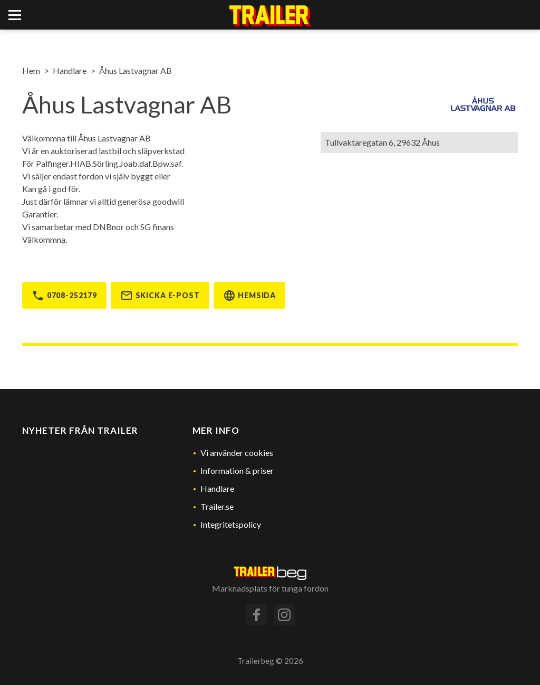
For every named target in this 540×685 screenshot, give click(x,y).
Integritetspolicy (230, 524)
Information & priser (237, 470)
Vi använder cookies (236, 453)
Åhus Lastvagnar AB (135, 70)
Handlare (69, 70)
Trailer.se (217, 506)
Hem (31, 70)
